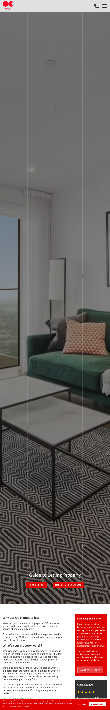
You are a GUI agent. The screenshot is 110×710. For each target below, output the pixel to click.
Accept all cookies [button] (97, 704)
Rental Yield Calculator (68, 584)
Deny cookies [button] (82, 704)
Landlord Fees (37, 584)
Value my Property (90, 669)
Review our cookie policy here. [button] (19, 706)
